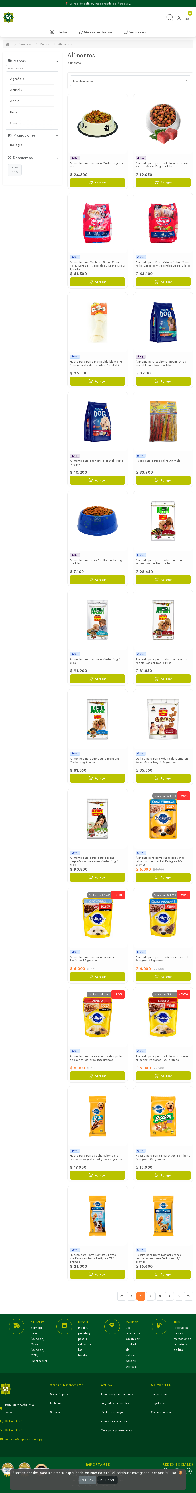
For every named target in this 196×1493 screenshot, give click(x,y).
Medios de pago (112, 1412)
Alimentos (65, 44)
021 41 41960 (14, 1421)
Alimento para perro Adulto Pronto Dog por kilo (96, 562)
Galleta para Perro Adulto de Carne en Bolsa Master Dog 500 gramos (162, 760)
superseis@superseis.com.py (23, 1439)
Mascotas (25, 44)
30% (15, 170)
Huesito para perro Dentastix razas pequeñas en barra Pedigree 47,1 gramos (158, 1258)
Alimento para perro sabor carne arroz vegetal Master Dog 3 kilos (161, 661)
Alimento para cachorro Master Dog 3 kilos (95, 661)
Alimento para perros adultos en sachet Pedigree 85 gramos (162, 959)
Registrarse (158, 1403)
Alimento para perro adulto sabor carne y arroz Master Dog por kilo (162, 165)
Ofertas (59, 32)
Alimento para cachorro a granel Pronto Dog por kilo (96, 462)
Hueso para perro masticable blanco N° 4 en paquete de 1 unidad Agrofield (96, 363)
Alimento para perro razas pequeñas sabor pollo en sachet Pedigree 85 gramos (160, 861)
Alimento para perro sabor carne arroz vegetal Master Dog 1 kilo (161, 562)
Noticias (55, 1403)
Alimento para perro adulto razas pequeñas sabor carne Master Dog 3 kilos (94, 861)
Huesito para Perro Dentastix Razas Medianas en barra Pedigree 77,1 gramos (93, 1258)
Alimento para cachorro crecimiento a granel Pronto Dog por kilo (161, 363)
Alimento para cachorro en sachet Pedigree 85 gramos (93, 959)
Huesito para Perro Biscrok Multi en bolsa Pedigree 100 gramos (163, 1157)
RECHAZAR (107, 1480)
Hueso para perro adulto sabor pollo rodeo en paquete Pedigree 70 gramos (96, 1157)
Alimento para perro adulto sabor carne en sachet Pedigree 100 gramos (162, 1058)
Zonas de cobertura (114, 1421)
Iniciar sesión (160, 1394)
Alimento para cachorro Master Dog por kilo (96, 165)
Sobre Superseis (61, 1394)
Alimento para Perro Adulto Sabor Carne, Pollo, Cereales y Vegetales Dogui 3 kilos (163, 264)
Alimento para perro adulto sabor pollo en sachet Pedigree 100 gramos (96, 1058)
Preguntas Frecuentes (115, 1403)
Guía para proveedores (116, 1430)
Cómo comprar (161, 1412)
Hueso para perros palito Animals (158, 461)
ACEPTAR (87, 1480)
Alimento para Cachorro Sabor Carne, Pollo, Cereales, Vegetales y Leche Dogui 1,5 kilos (97, 265)
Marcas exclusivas (95, 32)
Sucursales (134, 32)
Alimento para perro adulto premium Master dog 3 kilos (94, 760)
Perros (44, 44)
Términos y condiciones (117, 1394)
